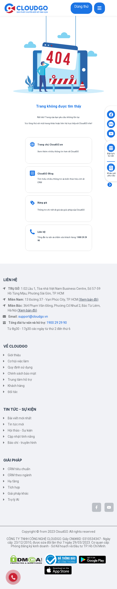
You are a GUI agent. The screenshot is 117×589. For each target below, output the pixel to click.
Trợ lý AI (13, 499)
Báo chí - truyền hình (22, 442)
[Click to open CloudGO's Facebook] (111, 114)
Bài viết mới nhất (19, 418)
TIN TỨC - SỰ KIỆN (19, 409)
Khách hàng (16, 386)
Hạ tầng (13, 481)
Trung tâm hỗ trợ (20, 379)
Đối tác (12, 392)
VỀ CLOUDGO (15, 346)
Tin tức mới (16, 424)
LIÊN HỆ (10, 279)
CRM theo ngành (20, 475)
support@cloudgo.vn (33, 316)
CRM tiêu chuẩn (19, 469)
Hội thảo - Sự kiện (20, 430)
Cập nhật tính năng (21, 436)
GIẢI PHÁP (12, 460)
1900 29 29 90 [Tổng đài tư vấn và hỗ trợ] (57, 322)
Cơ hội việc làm (18, 361)
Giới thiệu (14, 355)
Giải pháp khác (18, 493)
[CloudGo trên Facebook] (96, 507)
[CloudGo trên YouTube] (109, 507)
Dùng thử (81, 6)
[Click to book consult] (111, 148)
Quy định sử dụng (20, 367)
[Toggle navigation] (99, 8)
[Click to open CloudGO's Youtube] (111, 133)
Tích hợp (14, 487)
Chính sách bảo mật (22, 373)
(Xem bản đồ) (88, 299)
